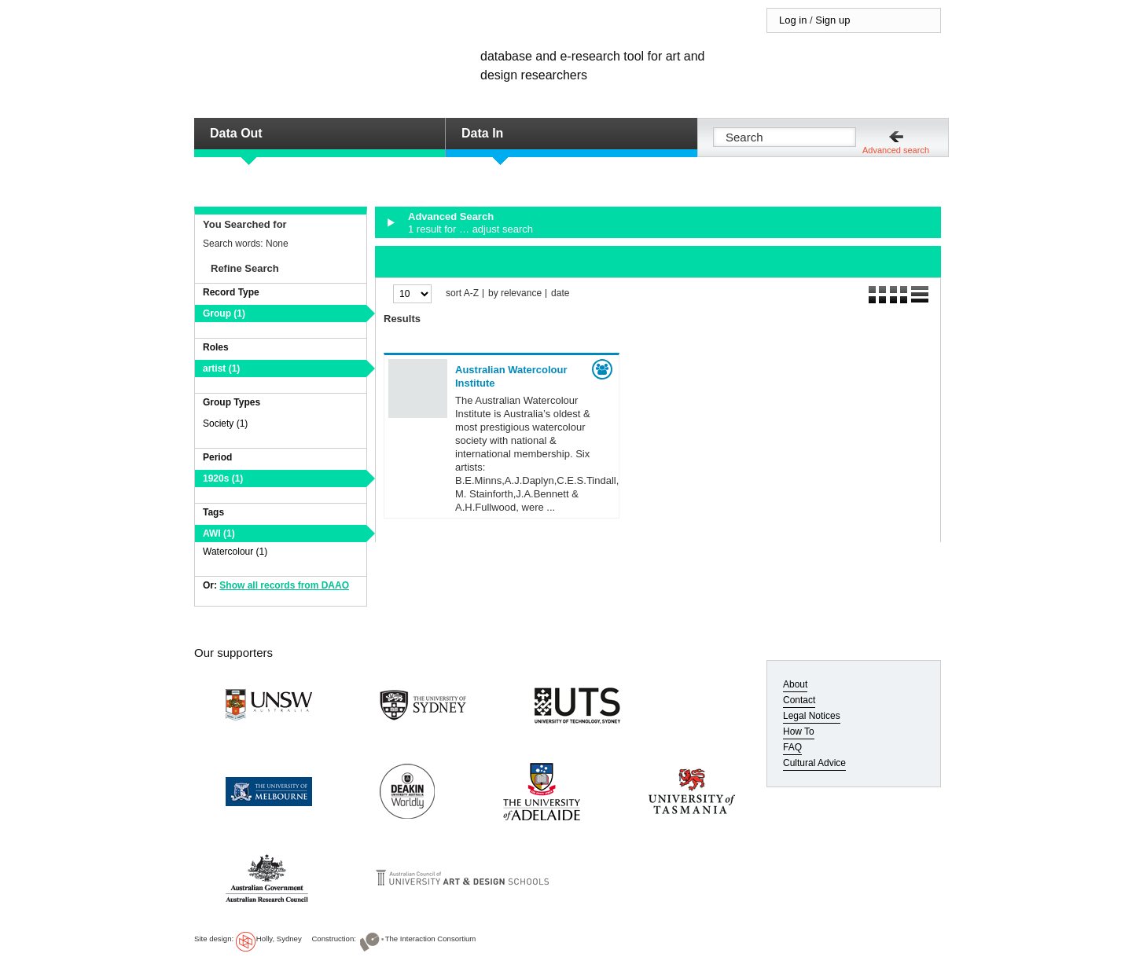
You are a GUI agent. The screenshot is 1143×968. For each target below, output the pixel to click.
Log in (793, 20)
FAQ (792, 747)
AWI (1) (219, 533)
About (795, 684)
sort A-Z (462, 293)
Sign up (832, 20)
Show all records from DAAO (284, 585)
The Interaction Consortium (430, 938)
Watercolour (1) (235, 551)
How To (798, 731)
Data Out (236, 133)
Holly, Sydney (279, 938)
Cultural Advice (814, 762)
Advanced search (895, 150)
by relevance (515, 293)
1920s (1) (223, 478)
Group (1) (224, 313)
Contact (799, 700)
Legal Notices (811, 715)
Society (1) (225, 423)
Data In (482, 133)
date (560, 293)
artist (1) (221, 368)
